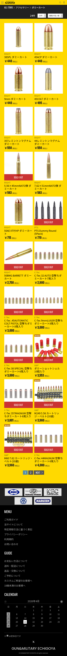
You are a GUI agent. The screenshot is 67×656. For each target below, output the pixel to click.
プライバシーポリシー (16, 534)
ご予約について (12, 575)
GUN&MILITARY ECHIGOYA (33, 648)
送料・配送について (14, 565)
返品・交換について (14, 570)
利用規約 (9, 539)
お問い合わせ (11, 544)
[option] (33, 614)
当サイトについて (13, 524)
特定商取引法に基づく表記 (18, 529)
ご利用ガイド (11, 519)
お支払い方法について (15, 561)
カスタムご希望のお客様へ (18, 580)
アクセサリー (22, 7)
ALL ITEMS (8, 7)
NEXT (38, 472)
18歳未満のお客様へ (14, 585)
